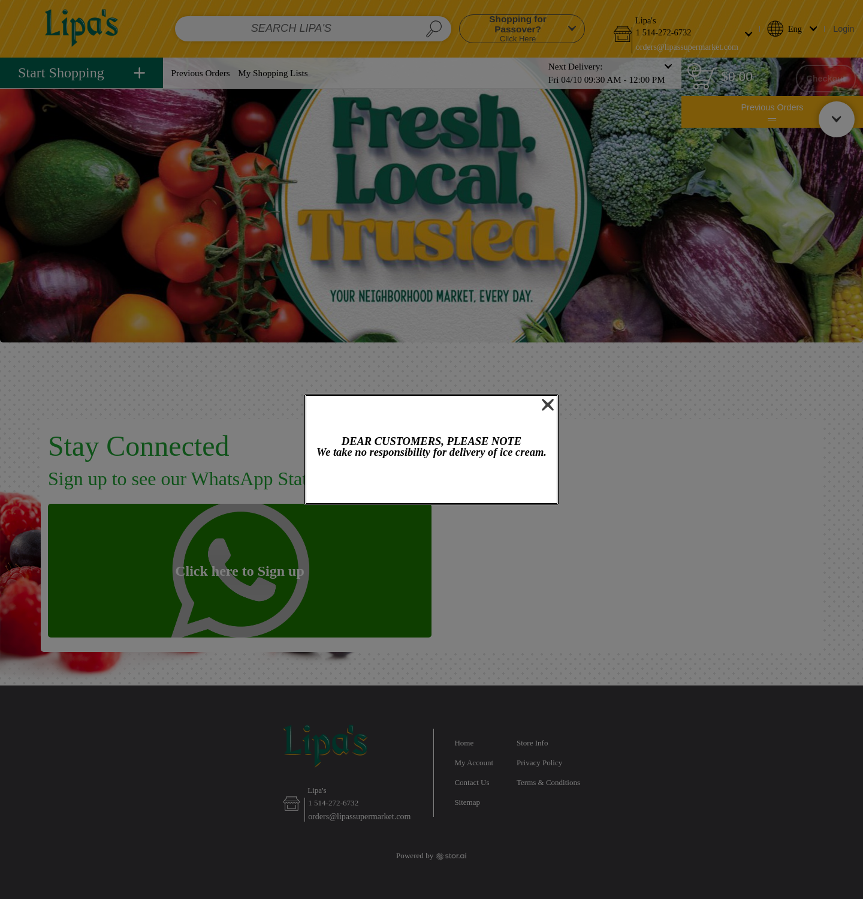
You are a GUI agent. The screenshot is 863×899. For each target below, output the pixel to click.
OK (432, 482)
